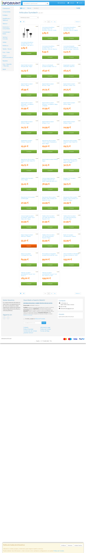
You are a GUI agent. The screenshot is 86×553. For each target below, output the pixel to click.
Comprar (28, 53)
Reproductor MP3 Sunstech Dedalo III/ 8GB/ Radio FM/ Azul (49, 247)
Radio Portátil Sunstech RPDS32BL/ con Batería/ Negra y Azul (69, 145)
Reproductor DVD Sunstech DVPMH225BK (70, 313)
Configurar (63, 545)
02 (51, 21)
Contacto (71, 3)
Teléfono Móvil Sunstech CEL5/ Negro (69, 280)
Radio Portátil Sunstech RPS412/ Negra (69, 110)
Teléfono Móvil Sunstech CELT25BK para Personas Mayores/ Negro (48, 382)
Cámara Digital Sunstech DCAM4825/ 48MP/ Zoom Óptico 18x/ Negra (70, 348)
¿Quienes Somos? (28, 542)
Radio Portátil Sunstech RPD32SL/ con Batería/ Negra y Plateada (28, 179)
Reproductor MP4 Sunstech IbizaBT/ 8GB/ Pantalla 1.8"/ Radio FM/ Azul (28, 348)
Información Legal (45, 537)
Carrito (80, 3)
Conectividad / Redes (7, 32)
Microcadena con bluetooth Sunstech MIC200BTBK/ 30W (28, 449)
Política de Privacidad (40, 528)
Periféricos (5, 45)
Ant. (45, 21)
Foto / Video (6, 52)
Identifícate (61, 3)
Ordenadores (6, 8)
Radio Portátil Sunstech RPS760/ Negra (69, 178)
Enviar (43, 532)
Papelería (5, 61)
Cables (4, 42)
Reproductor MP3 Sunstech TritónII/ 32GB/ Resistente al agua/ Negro (28, 247)
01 (48, 21)
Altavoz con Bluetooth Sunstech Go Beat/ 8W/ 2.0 (28, 110)
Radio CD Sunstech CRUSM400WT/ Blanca (48, 415)
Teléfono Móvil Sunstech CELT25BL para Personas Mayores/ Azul (27, 382)
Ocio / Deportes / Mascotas (7, 65)
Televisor (5, 23)
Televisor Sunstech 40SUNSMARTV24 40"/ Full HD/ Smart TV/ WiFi (28, 484)
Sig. (55, 21)
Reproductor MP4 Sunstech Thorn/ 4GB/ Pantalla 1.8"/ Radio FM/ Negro (49, 281)
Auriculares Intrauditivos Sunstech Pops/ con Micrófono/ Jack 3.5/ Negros (70, 44)
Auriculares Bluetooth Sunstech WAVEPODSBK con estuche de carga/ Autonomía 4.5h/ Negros (49, 78)
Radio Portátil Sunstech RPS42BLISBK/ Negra (69, 76)
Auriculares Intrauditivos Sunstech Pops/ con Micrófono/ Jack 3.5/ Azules (49, 44)
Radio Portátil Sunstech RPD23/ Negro (48, 178)
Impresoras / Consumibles (6, 27)
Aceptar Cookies (78, 545)
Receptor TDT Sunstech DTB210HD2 (48, 313)
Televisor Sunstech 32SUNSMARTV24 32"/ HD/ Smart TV (70, 450)
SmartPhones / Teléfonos (7, 19)
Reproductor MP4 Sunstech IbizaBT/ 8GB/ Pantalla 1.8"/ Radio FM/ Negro (49, 348)
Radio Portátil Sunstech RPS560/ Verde (48, 212)
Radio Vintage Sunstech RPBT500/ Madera (69, 381)
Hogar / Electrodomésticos (8, 56)
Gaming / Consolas (5, 38)
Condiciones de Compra (30, 540)
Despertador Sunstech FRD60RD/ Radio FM (47, 110)
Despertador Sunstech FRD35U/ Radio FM (69, 212)
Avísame (71, 392)
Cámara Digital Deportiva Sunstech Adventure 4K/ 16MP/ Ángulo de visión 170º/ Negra (28, 315)
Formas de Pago (44, 540)
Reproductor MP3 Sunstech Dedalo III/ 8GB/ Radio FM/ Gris (70, 247)
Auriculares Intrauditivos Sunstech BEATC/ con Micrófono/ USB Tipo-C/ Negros (27, 44)
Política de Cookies (59, 551)
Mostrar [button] (78, 21)
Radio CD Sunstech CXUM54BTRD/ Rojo (68, 415)
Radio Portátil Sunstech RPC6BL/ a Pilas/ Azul (48, 144)
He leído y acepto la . (35, 528)
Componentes (6, 12)
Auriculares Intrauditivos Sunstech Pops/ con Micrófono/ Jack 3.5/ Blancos (28, 77)
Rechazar (70, 545)
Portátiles (5, 15)
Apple (4, 69)
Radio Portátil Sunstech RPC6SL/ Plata (27, 144)
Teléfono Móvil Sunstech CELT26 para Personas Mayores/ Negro (27, 416)
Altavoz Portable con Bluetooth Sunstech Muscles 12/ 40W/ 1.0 (50, 450)
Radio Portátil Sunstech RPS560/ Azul (27, 212)
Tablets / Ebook (7, 49)
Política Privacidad (28, 539)
